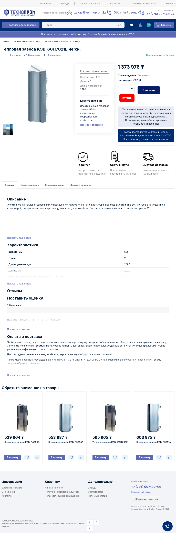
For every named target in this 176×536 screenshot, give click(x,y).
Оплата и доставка (80, 185)
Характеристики (29, 185)
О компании (44, 3)
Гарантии (115, 3)
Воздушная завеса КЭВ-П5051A (153, 442)
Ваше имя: (15, 305)
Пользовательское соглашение (62, 495)
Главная (5, 41)
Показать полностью (19, 237)
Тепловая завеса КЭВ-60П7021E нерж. (62, 41)
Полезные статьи (97, 495)
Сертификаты (95, 491)
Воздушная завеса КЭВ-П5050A (65, 442)
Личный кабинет (54, 487)
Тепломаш (144, 75)
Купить (126, 97)
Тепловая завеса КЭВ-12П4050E (110, 442)
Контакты (7, 495)
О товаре (9, 185)
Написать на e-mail (146, 499)
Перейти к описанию (91, 124)
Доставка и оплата (90, 3)
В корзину (148, 90)
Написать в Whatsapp (141, 492)
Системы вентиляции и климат (27, 41)
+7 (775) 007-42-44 (146, 487)
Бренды (65, 3)
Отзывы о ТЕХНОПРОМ (143, 3)
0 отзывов (15, 55)
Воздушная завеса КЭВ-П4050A (21, 442)
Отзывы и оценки (54, 185)
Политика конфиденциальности (62, 491)
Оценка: (12, 319)
